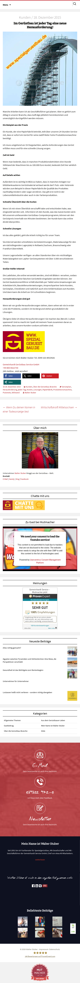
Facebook (24, 479)
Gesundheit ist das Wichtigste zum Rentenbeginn (23, 670)
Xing (17, 479)
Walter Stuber (30, 392)
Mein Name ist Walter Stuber (53, 725)
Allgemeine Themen (12, 720)
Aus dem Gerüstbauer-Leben (53, 720)
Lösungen (37, 389)
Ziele (43, 731)
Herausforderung (10, 389)
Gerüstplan (66, 386)
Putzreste (7, 392)
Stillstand (16, 392)
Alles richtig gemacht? (12, 648)
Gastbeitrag (9, 725)
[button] (12, 375)
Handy (11, 479)
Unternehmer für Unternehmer (16, 681)
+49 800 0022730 (10, 367)
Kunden (29, 386)
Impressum (44, 949)
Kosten (30, 389)
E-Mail (5, 479)
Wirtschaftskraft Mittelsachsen (59, 407)
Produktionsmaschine (62, 389)
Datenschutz (54, 949)
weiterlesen (40, 859)
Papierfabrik (47, 389)
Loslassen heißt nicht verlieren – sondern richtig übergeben (27, 692)
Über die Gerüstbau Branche (45, 386)
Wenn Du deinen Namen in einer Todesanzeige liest (19, 409)
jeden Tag (22, 389)
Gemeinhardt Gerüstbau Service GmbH (21, 364)
